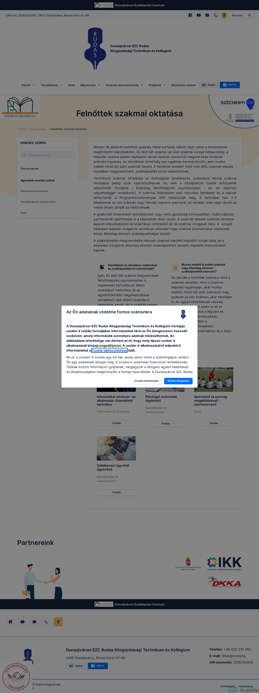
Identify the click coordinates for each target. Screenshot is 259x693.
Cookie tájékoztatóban (109, 350)
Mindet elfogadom (178, 380)
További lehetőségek (146, 380)
